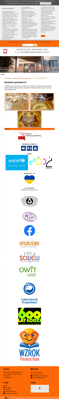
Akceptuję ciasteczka (45, 3)
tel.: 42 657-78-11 (36, 374)
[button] (2, 64)
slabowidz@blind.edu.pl (38, 377)
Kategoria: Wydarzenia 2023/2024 (22, 78)
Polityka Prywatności (10, 391)
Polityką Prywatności (38, 1)
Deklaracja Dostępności (10, 393)
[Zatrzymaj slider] (29, 71)
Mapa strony (18, 42)
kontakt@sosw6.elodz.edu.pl (39, 376)
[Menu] (29, 74)
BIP (5, 385)
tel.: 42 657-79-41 (36, 372)
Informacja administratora (45, 42)
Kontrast (38, 42)
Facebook (7, 389)
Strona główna (11, 42)
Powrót (7, 129)
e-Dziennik (7, 387)
